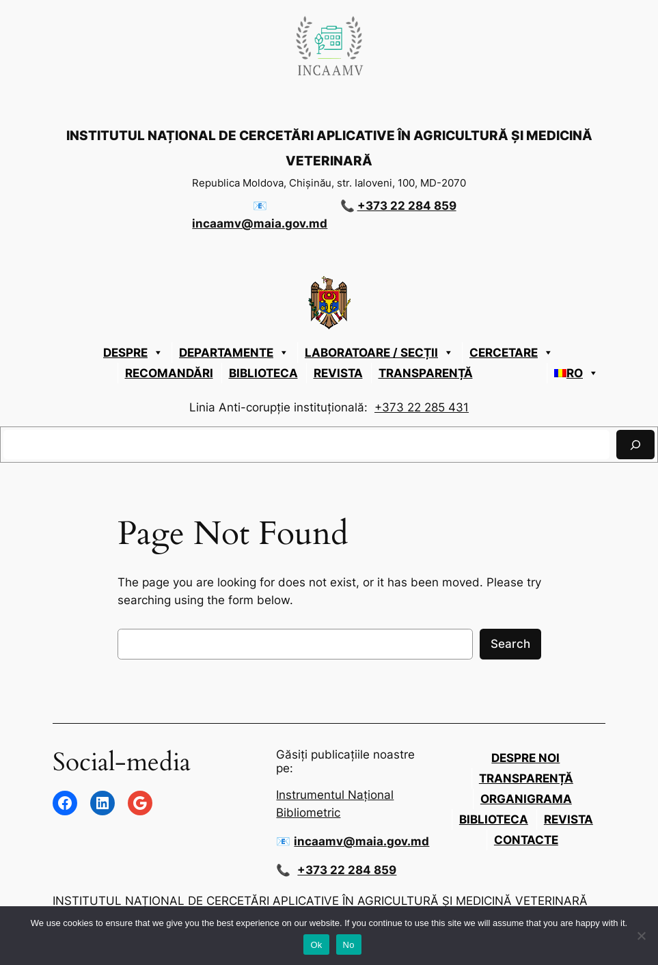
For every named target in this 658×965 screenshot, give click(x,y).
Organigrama (526, 799)
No (349, 945)
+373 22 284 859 (406, 206)
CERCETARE (511, 352)
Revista (338, 373)
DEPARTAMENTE (234, 352)
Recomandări (169, 373)
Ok (316, 945)
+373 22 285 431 (421, 407)
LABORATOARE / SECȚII (379, 352)
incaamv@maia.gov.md (259, 223)
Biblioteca (263, 373)
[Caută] (635, 444)
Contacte (526, 840)
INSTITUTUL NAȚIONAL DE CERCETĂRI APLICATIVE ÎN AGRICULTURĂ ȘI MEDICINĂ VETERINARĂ (320, 901)
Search (510, 644)
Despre (133, 352)
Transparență (426, 373)
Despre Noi (525, 758)
